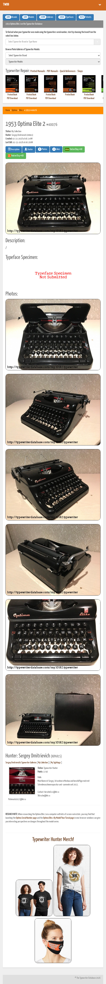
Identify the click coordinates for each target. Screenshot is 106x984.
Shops (80, 71)
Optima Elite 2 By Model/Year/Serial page (58, 818)
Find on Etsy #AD (16, 155)
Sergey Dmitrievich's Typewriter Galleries (21, 762)
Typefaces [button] (66, 17)
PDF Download (12, 98)
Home (8, 110)
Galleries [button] (46, 17)
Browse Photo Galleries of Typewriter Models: (23, 49)
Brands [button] (11, 17)
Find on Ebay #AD (73, 149)
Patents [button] (85, 17)
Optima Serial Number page (26, 818)
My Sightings (56, 762)
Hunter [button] (29, 149)
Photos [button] (42, 149)
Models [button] (28, 17)
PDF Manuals (52, 71)
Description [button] (13, 149)
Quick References (68, 71)
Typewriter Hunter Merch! (53, 839)
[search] (53, 55)
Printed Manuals (37, 71)
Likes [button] (56, 149)
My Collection (43, 762)
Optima (14, 110)
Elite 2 (21, 110)
